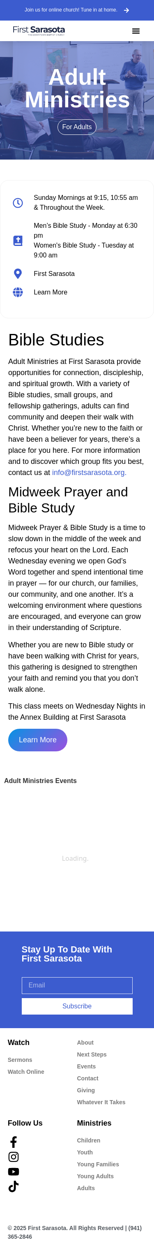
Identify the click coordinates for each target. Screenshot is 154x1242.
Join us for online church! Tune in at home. (71, 10)
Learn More (38, 740)
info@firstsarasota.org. (89, 472)
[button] (136, 31)
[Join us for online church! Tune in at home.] (126, 10)
